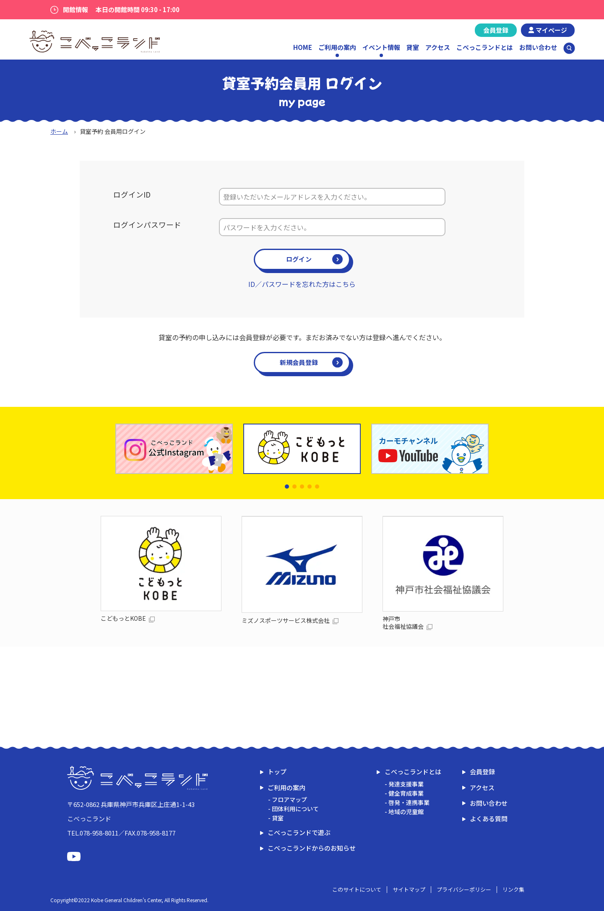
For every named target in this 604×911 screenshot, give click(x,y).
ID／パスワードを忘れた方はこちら (302, 284)
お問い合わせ (538, 47)
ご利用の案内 (286, 787)
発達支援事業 (406, 784)
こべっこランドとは (484, 47)
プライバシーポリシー (464, 889)
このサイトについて (356, 889)
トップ (277, 771)
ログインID (132, 194)
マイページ (551, 30)
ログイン (299, 259)
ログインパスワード (147, 224)
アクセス (437, 47)
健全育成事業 (406, 793)
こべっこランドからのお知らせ (312, 847)
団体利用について (295, 808)
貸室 (412, 47)
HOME (302, 47)
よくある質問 (489, 818)
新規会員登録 (299, 362)
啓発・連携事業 (409, 802)
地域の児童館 (406, 811)
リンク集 (513, 889)
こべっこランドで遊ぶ (299, 832)
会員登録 (495, 30)
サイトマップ (409, 889)
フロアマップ (289, 799)
